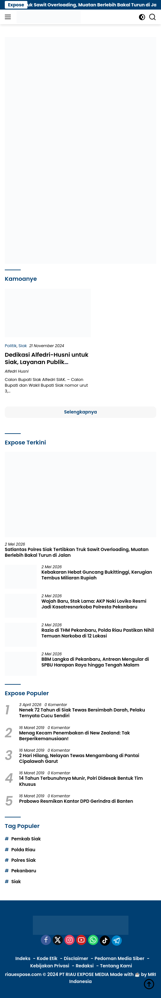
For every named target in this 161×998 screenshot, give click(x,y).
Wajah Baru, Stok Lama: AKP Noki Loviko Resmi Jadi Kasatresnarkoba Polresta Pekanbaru (93, 604)
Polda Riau (23, 849)
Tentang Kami (116, 966)
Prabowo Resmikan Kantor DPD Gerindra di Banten (76, 801)
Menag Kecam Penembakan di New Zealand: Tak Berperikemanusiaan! (74, 735)
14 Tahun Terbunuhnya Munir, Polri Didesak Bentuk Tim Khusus (81, 781)
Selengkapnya (80, 412)
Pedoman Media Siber (119, 958)
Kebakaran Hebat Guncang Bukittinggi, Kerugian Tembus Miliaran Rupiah (96, 575)
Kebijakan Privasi (49, 966)
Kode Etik (47, 958)
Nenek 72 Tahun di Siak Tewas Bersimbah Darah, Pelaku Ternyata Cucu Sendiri (82, 713)
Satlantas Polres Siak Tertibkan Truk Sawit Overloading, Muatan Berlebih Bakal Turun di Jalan (77, 552)
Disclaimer (76, 958)
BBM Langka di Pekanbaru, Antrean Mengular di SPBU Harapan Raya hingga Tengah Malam (95, 662)
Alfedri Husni (16, 371)
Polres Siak (23, 860)
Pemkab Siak (25, 839)
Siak (22, 346)
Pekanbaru (23, 871)
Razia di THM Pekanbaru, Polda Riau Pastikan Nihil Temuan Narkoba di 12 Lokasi (97, 633)
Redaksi (84, 966)
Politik (11, 346)
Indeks (22, 958)
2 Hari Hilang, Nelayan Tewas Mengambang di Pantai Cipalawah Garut (79, 758)
